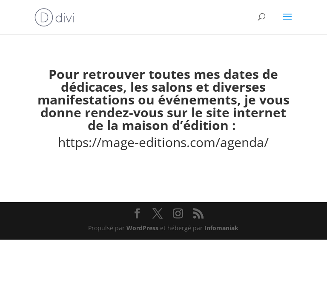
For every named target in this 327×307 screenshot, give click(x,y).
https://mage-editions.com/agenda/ (163, 142)
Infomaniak (221, 228)
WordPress (142, 228)
